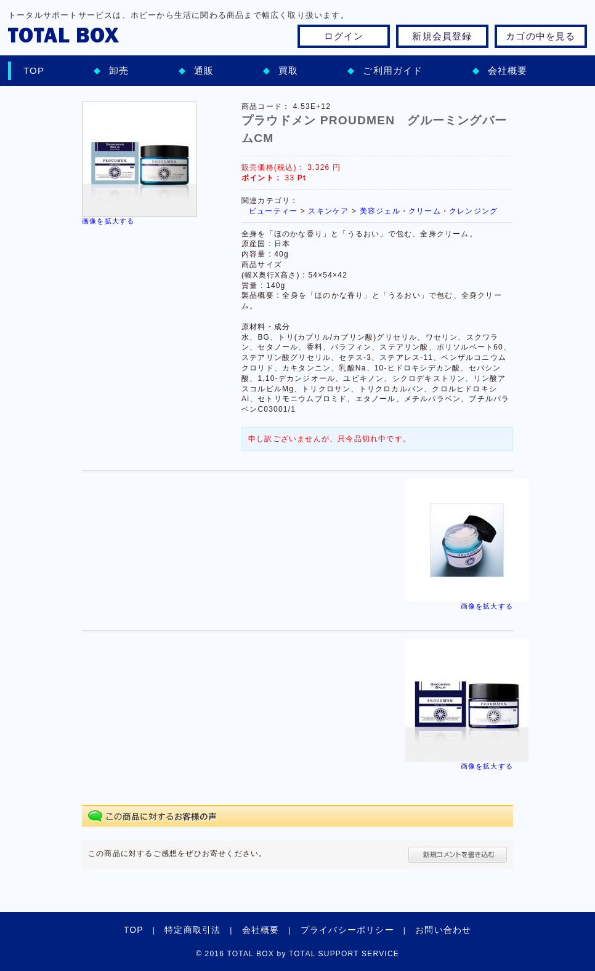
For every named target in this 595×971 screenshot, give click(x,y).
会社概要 (508, 70)
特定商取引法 (192, 930)
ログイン (344, 36)
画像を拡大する (108, 221)
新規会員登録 (442, 36)
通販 (204, 70)
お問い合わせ (443, 930)
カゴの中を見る (540, 36)
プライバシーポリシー (347, 930)
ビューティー (273, 211)
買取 (288, 70)
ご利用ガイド (393, 70)
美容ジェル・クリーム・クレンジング (429, 211)
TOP (33, 70)
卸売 (119, 70)
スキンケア (328, 211)
